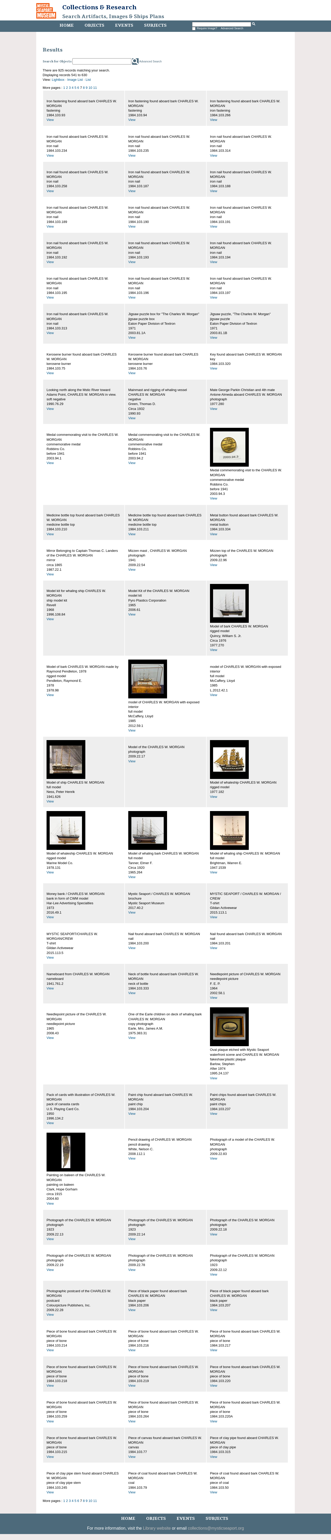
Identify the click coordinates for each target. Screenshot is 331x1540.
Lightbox (58, 80)
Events (124, 25)
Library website (157, 1528)
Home (66, 25)
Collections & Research (99, 7)
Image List (75, 80)
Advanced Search (232, 28)
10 (90, 88)
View (50, 120)
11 (95, 88)
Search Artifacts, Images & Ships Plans (113, 16)
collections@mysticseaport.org (216, 1528)
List (88, 80)
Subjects (155, 25)
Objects (94, 25)
